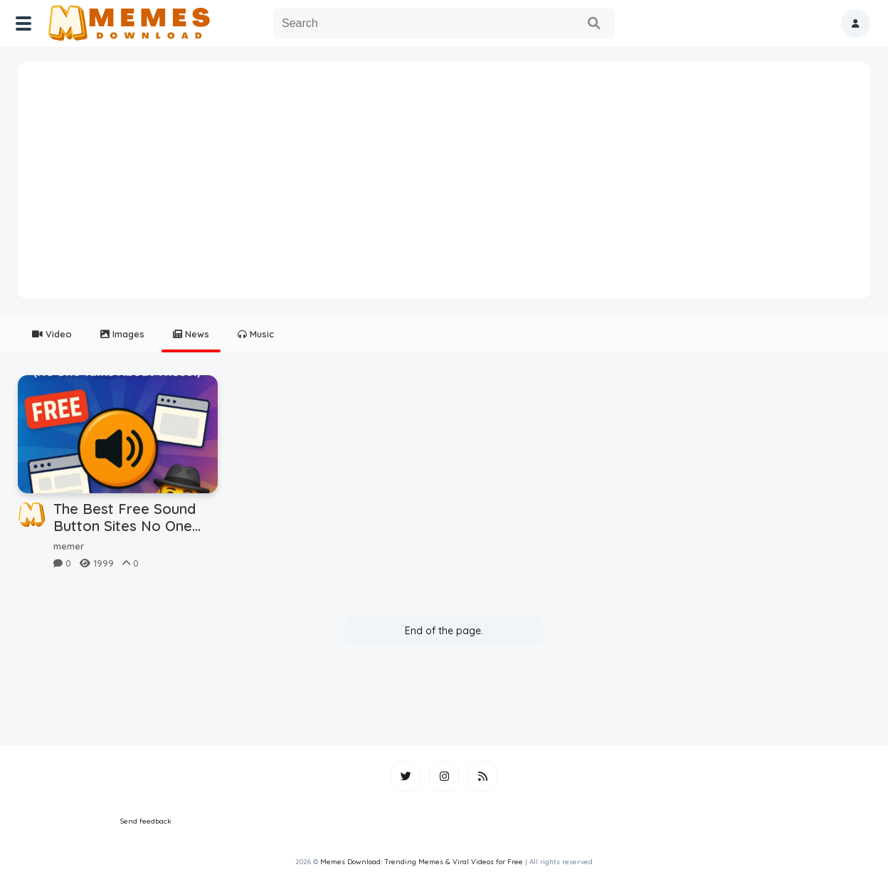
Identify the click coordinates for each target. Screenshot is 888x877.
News (191, 334)
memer (68, 546)
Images (122, 334)
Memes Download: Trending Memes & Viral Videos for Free (421, 861)
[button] (855, 23)
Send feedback (145, 821)
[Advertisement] (444, 185)
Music (256, 334)
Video (52, 334)
